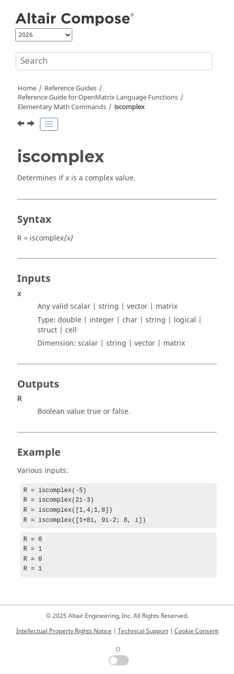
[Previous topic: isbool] (22, 125)
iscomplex (129, 107)
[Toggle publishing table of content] (49, 124)
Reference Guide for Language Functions (98, 97)
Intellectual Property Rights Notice (64, 631)
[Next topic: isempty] (32, 125)
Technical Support (143, 631)
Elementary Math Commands (62, 107)
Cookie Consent (196, 631)
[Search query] (114, 61)
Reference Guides (70, 88)
